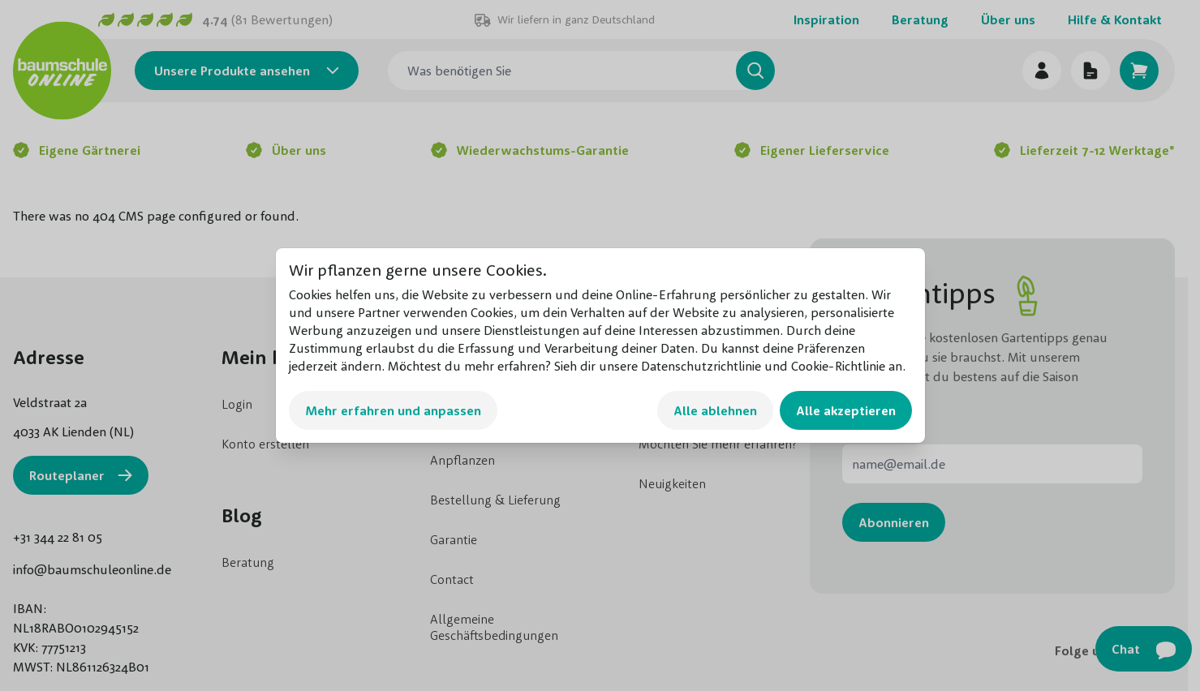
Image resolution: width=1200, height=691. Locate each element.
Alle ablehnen (715, 410)
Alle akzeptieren (846, 410)
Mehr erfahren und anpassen (393, 410)
